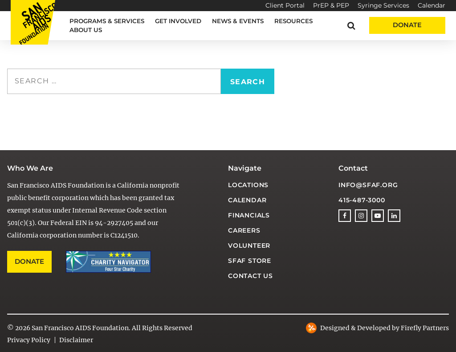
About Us (85, 29)
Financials (249, 215)
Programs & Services (106, 21)
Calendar (431, 5)
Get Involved (178, 21)
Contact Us (250, 276)
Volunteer (249, 245)
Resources (293, 21)
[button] (351, 25)
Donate (407, 25)
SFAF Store (249, 261)
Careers (244, 230)
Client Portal (285, 5)
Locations (248, 185)
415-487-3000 (361, 200)
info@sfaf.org (368, 185)
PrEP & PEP (331, 5)
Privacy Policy (28, 340)
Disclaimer (76, 340)
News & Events (238, 21)
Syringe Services (383, 5)
